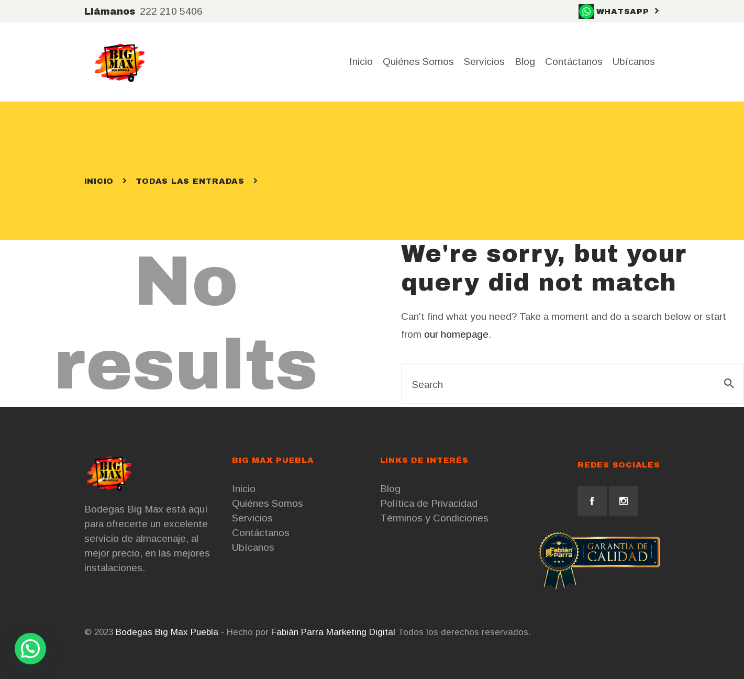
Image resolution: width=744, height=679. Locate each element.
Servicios (252, 518)
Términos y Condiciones (434, 518)
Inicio (99, 181)
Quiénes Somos (267, 503)
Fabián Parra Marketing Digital (333, 632)
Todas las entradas (190, 181)
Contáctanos (261, 532)
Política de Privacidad (429, 503)
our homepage (456, 334)
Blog (390, 488)
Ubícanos (253, 547)
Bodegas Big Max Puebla (167, 632)
